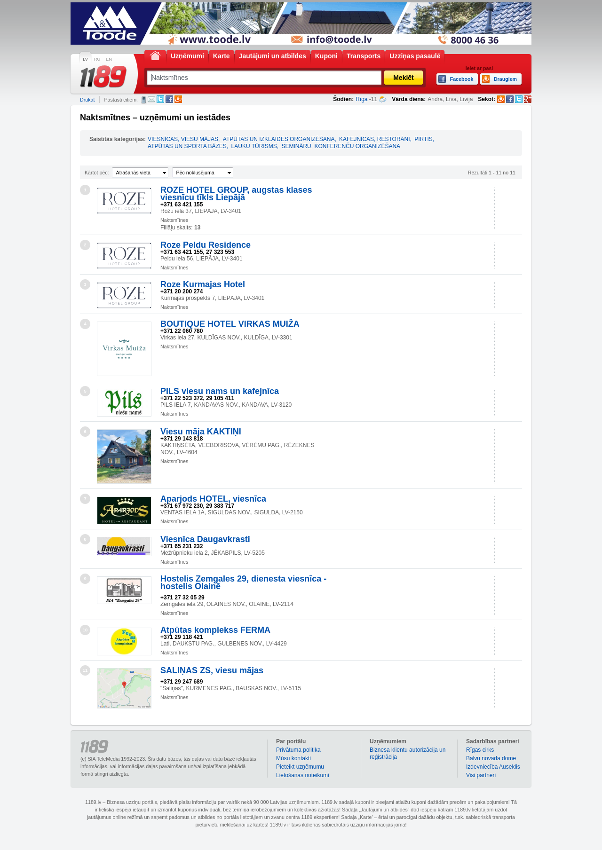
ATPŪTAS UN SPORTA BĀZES (187, 146)
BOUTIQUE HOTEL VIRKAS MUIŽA (230, 324)
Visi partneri (481, 775)
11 (85, 670)
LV (85, 59)
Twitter (160, 99)
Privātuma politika (298, 750)
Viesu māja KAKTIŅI (200, 431)
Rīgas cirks (480, 750)
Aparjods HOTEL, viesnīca (213, 499)
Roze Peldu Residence (205, 245)
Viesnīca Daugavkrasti (205, 539)
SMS (144, 99)
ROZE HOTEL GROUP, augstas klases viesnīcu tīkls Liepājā (236, 193)
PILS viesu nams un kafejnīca (219, 391)
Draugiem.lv (178, 99)
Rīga (361, 99)
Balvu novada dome (491, 758)
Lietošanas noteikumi (302, 775)
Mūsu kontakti (293, 758)
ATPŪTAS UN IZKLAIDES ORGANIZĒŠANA (279, 139)
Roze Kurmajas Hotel (202, 284)
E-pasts (151, 99)
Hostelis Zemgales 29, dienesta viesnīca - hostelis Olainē (243, 582)
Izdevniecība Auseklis (493, 766)
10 (85, 630)
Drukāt (87, 99)
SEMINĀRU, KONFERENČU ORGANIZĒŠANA (340, 146)
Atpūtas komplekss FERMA (215, 630)
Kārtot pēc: (97, 172)
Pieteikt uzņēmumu (300, 766)
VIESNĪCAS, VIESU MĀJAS (183, 139)
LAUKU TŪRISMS (254, 146)
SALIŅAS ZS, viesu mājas (211, 670)
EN (109, 59)
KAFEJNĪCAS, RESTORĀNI (374, 139)
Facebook (169, 99)
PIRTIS (423, 139)
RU (97, 59)
